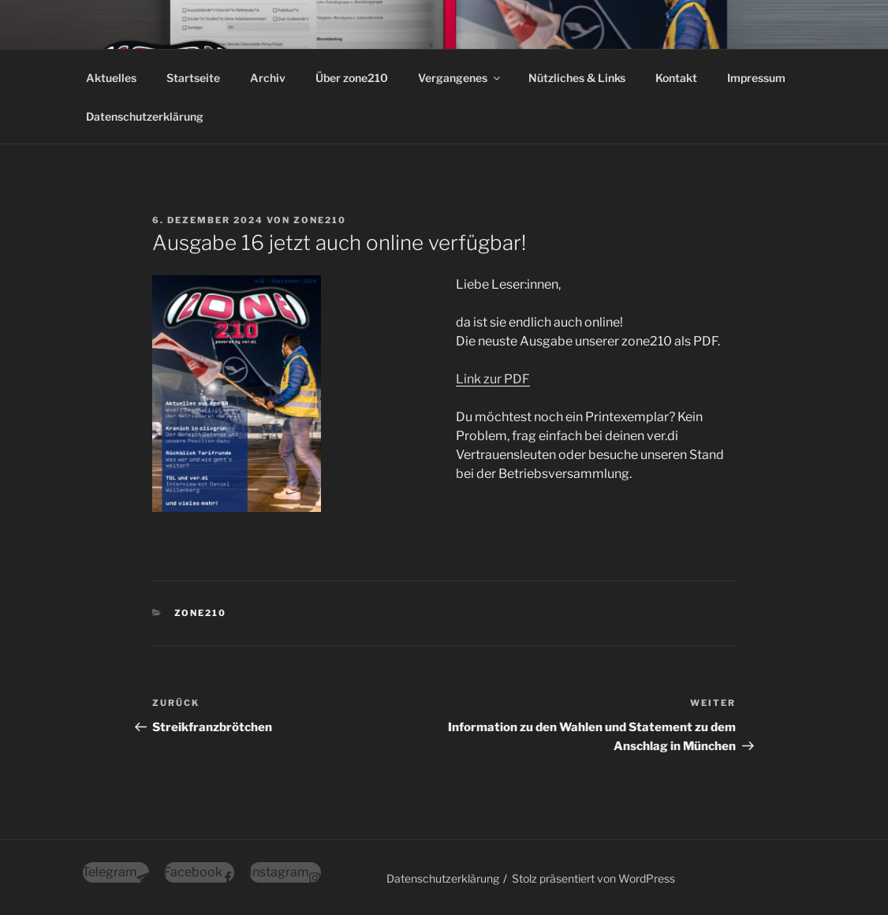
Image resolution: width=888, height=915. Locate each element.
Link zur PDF (493, 379)
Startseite (193, 77)
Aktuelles (111, 77)
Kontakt (676, 77)
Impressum (756, 77)
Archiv (267, 77)
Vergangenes (460, 77)
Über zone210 (351, 77)
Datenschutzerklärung (144, 116)
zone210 (319, 220)
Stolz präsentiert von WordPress (593, 878)
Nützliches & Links (576, 77)
